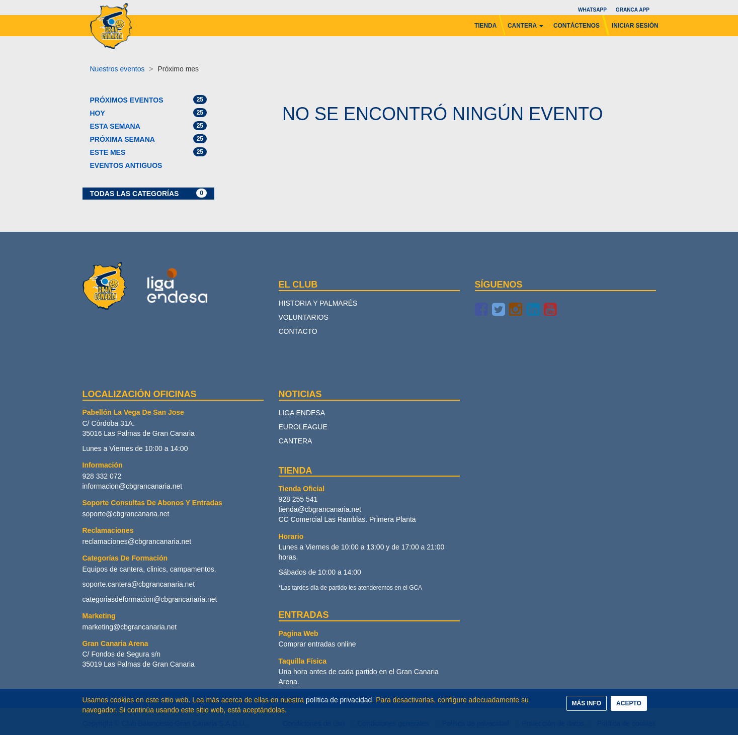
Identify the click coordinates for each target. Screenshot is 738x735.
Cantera (295, 441)
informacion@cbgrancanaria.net (133, 486)
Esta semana (148, 125)
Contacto (298, 331)
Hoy (148, 112)
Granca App (632, 10)
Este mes (148, 151)
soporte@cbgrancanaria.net (126, 514)
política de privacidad (339, 700)
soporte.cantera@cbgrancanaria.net (139, 584)
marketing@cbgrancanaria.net (130, 627)
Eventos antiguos (126, 165)
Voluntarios (304, 317)
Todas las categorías (148, 193)
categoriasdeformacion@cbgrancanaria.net (150, 599)
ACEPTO (628, 703)
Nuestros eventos (117, 69)
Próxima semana (148, 138)
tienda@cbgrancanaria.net (320, 509)
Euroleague (303, 427)
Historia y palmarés (318, 303)
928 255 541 (298, 499)
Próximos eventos (148, 99)
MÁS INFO (587, 703)
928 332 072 (102, 476)
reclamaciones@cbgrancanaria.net (137, 541)
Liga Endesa (302, 413)
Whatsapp (592, 10)
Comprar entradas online (317, 644)
